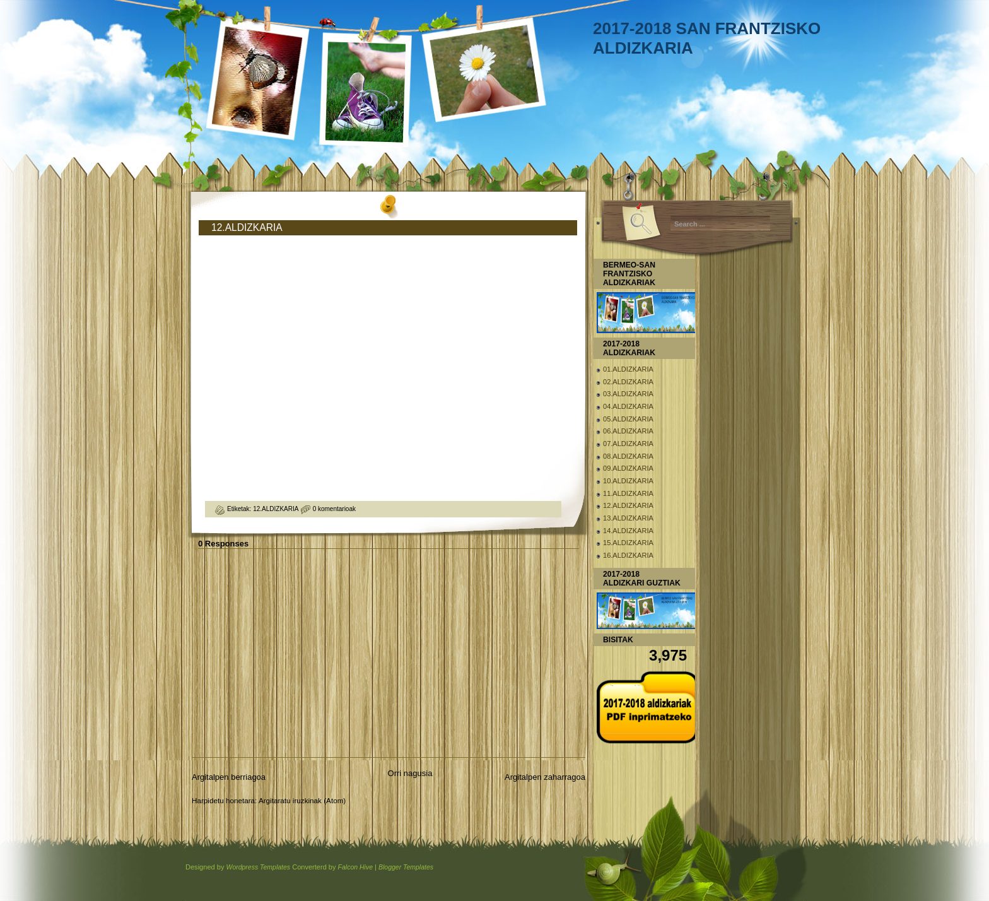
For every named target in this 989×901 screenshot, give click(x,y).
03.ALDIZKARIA (628, 394)
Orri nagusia (410, 773)
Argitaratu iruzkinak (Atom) (302, 800)
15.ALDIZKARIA (628, 542)
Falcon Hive (355, 867)
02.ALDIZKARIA (628, 382)
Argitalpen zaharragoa (545, 777)
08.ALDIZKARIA (628, 456)
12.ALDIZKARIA (247, 227)
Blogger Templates (405, 867)
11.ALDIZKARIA (628, 493)
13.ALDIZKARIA (628, 518)
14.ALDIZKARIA (628, 530)
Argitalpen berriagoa (229, 777)
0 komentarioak (334, 508)
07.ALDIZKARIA (628, 443)
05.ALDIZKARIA (628, 419)
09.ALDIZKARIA (628, 468)
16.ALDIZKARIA (628, 555)
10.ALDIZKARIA (628, 481)
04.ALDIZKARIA (628, 406)
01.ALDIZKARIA (628, 369)
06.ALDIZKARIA (628, 431)
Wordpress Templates (258, 867)
